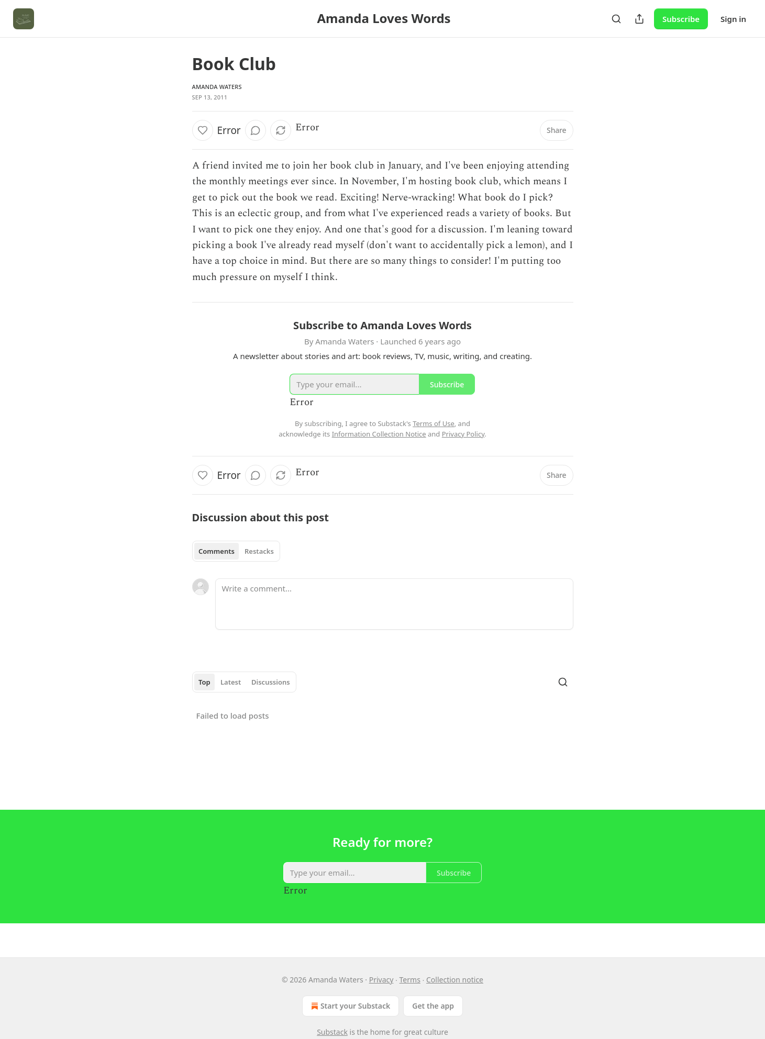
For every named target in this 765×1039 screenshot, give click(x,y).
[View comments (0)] (255, 130)
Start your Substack (349, 1006)
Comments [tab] (216, 551)
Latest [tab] (230, 682)
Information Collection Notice (379, 434)
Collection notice (454, 980)
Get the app (433, 1006)
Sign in (733, 19)
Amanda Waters (217, 87)
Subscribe (681, 19)
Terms (410, 980)
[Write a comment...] (394, 604)
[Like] (202, 130)
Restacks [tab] (259, 551)
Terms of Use (433, 423)
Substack (332, 1032)
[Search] (616, 18)
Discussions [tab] (270, 682)
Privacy (381, 980)
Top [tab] (204, 682)
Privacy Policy (463, 434)
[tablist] (236, 551)
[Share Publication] (639, 18)
